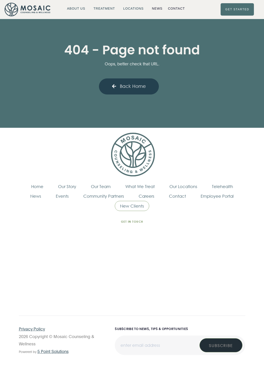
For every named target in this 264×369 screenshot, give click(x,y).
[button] (77, 8)
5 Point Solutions (53, 351)
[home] (28, 9)
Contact (176, 8)
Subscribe (221, 345)
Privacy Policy (32, 328)
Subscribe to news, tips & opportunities (151, 329)
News (157, 8)
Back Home (129, 86)
